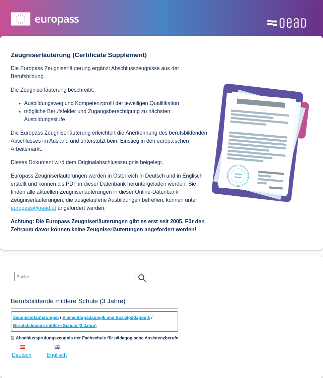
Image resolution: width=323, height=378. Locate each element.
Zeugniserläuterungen (36, 317)
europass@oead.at (33, 208)
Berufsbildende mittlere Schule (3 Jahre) (54, 325)
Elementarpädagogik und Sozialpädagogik (106, 317)
